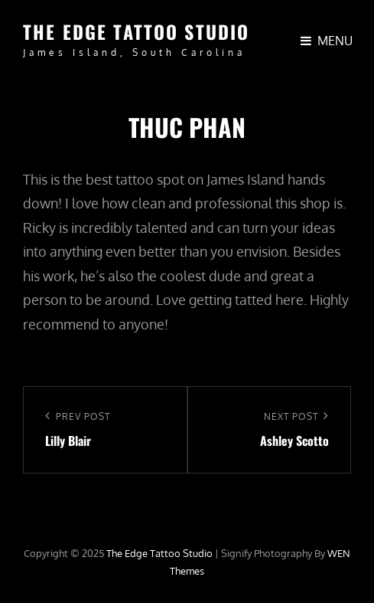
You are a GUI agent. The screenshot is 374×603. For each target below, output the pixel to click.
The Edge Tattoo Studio (136, 31)
